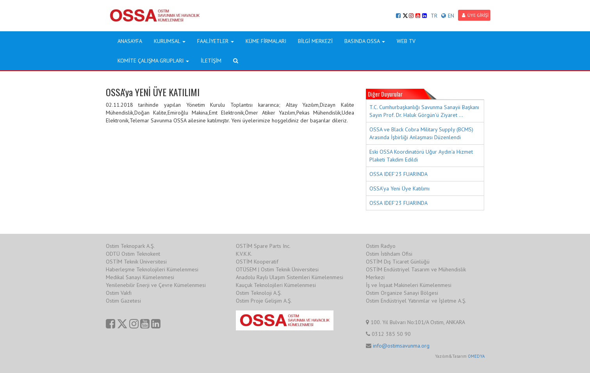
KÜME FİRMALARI (266, 41)
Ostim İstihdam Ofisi (389, 253)
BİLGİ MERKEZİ (315, 41)
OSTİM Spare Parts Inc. (263, 245)
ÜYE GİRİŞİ (475, 15)
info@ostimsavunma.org (401, 345)
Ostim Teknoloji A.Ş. (259, 292)
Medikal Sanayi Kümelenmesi (140, 277)
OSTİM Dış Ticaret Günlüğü (398, 261)
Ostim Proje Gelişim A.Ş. (264, 300)
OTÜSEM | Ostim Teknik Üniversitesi (277, 269)
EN (447, 15)
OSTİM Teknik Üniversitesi (136, 261)
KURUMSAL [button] (169, 41)
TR (434, 15)
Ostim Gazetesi (123, 300)
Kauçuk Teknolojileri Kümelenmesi (276, 285)
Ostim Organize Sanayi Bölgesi (402, 292)
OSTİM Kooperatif (257, 261)
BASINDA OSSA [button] (364, 41)
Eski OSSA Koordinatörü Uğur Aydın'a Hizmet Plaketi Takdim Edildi (421, 155)
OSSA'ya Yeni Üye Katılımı (399, 188)
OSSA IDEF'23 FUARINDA (398, 174)
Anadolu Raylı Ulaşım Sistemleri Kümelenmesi (289, 277)
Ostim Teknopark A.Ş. (130, 245)
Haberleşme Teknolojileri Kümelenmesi (152, 269)
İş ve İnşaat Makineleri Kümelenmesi (408, 285)
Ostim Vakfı (119, 292)
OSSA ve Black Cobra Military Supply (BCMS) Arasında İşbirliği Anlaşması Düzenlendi (421, 133)
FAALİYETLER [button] (215, 41)
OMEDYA (476, 356)
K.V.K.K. (244, 253)
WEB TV (406, 41)
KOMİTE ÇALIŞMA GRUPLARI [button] (153, 60)
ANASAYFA (130, 41)
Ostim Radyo (381, 245)
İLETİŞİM (211, 60)
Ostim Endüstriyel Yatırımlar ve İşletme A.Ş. (416, 300)
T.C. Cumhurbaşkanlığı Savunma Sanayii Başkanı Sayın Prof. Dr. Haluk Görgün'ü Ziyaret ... (424, 111)
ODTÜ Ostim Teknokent (133, 253)
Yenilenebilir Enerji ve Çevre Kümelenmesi (156, 285)
